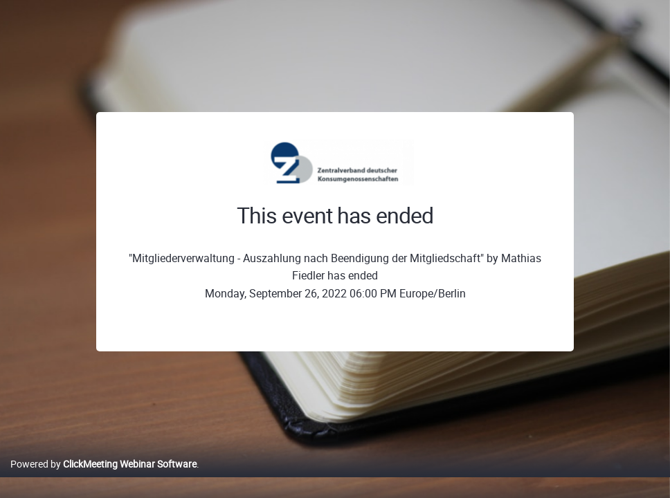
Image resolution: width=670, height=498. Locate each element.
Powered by (103, 478)
